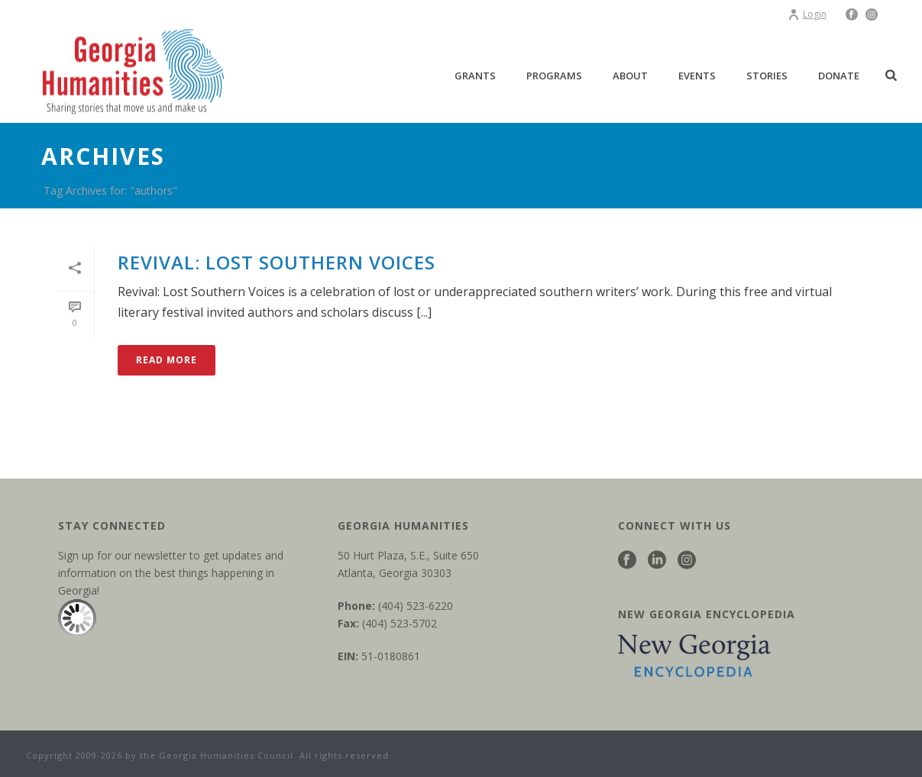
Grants (475, 75)
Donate (838, 75)
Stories (767, 75)
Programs (554, 75)
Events (697, 75)
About (630, 75)
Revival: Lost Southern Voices (276, 262)
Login (807, 14)
